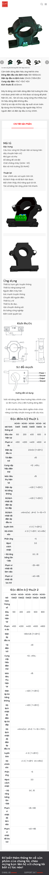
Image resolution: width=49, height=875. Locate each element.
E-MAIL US (9, 872)
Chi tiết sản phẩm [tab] (22, 123)
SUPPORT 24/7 (33, 872)
